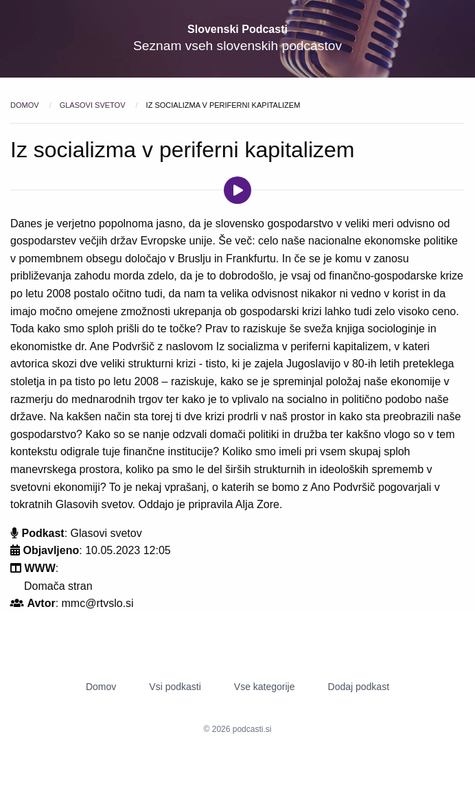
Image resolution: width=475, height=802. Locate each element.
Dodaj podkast (359, 686)
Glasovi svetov (94, 105)
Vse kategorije (264, 686)
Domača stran (58, 586)
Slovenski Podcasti (237, 29)
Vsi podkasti (174, 686)
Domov (25, 105)
